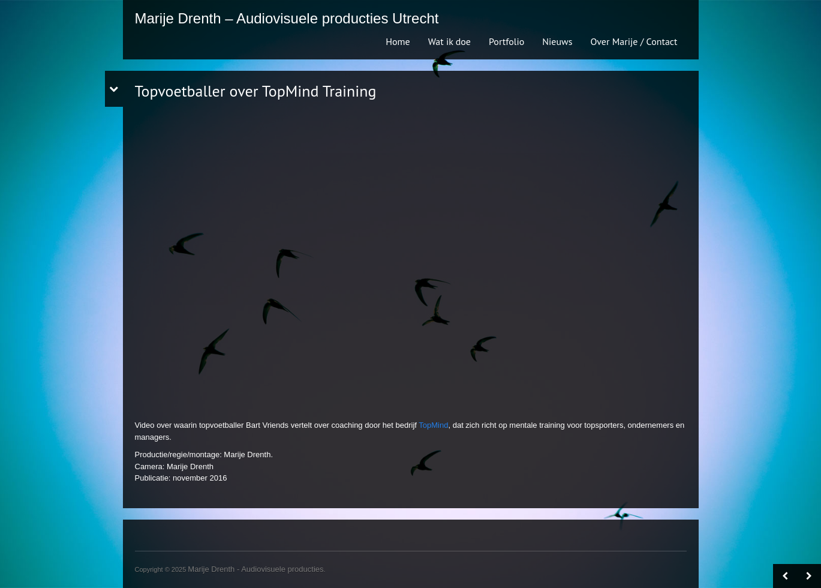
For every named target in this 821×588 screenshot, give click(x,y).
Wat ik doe (449, 41)
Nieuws (557, 41)
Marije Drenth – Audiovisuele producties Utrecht (287, 18)
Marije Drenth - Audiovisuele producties (255, 569)
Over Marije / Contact (634, 41)
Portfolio (506, 41)
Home (398, 41)
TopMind (433, 425)
